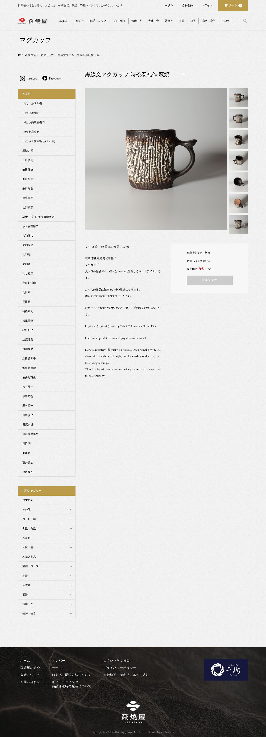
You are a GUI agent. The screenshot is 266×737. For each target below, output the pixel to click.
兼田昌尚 (27, 179)
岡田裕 (26, 302)
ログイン (207, 5)
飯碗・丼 (136, 21)
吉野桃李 (27, 207)
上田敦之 (27, 160)
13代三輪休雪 (30, 113)
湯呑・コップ (98, 21)
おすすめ (27, 500)
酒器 (181, 21)
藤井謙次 (27, 462)
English (168, 5)
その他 (225, 21)
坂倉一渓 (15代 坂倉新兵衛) (38, 217)
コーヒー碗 (29, 519)
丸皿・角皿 (119, 21)
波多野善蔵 (29, 368)
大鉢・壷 (153, 21)
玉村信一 (27, 405)
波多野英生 (29, 377)
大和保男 (27, 245)
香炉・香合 (208, 21)
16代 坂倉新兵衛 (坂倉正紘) (38, 141)
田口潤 (26, 443)
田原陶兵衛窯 (30, 434)
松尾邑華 (27, 321)
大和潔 (26, 254)
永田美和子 (29, 358)
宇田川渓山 (29, 283)
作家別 (80, 21)
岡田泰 (26, 292)
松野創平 (27, 330)
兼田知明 (27, 188)
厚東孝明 (27, 198)
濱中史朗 (27, 396)
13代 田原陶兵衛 (32, 103)
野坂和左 (27, 472)
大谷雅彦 (27, 273)
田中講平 (27, 415)
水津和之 (27, 349)
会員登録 (187, 5)
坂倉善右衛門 (30, 226)
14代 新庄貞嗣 (30, 132)
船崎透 (26, 453)
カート (235, 5)
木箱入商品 (29, 557)
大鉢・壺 (27, 547)
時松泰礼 (27, 311)
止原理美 (27, 339)
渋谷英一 (27, 387)
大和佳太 (27, 236)
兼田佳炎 (27, 169)
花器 (192, 21)
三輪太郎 (27, 150)
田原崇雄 (27, 424)
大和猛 (26, 264)
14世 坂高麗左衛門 (33, 122)
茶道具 (169, 21)
